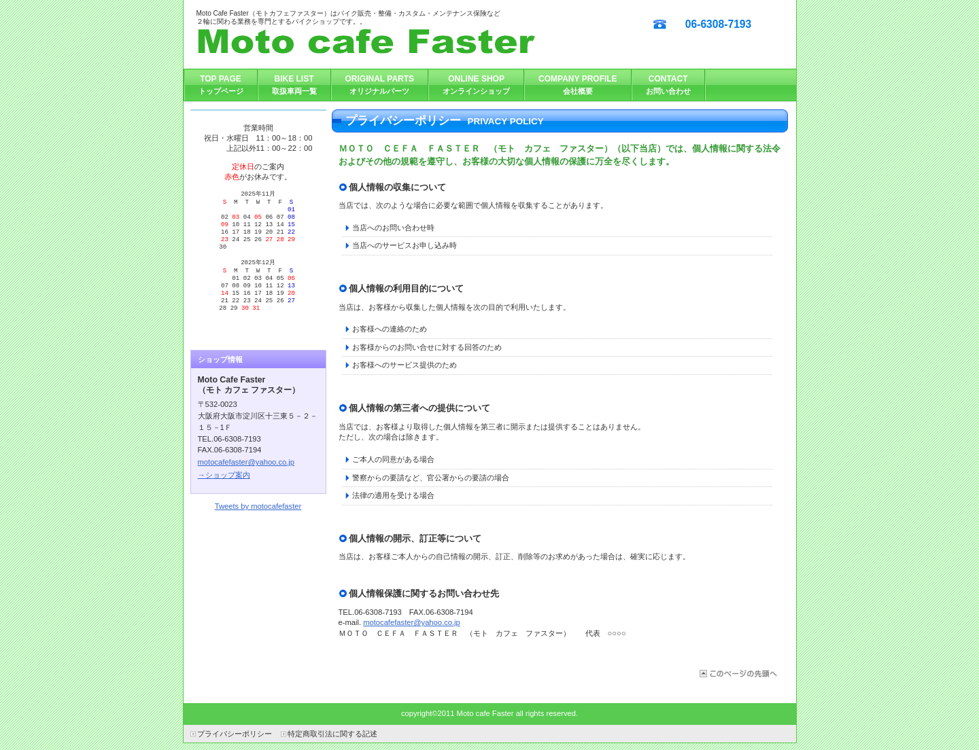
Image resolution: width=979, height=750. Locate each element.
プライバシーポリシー (234, 734)
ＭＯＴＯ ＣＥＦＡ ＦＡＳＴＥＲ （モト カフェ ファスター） (400, 42)
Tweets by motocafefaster (258, 530)
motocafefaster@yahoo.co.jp (411, 622)
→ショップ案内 (224, 499)
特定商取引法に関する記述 (332, 734)
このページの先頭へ (737, 673)
